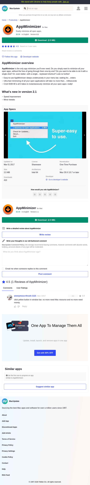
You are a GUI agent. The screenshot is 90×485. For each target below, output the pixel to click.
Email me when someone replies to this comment (26, 269)
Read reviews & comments (12, 51)
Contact (5, 463)
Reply (24, 306)
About (4, 415)
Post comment (45, 274)
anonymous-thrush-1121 (25, 296)
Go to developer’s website (57, 180)
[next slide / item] (84, 135)
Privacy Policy (7, 445)
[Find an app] (25, 8)
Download (45, 40)
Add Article (6, 433)
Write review (45, 234)
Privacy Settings (8, 451)
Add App (5, 421)
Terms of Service (8, 439)
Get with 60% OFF (45, 353)
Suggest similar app (45, 386)
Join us (66, 1)
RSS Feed (6, 475)
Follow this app (9, 57)
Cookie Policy (7, 457)
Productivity (13, 20)
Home (4, 20)
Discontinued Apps (9, 427)
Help (3, 469)
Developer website (29, 57)
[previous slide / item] (5, 135)
